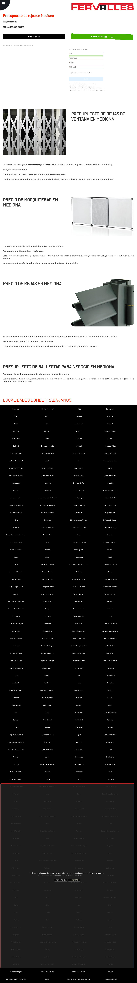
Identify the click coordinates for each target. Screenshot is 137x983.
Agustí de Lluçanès (16, 572)
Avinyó (47, 609)
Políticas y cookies (110, 979)
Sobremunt (47, 705)
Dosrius (16, 431)
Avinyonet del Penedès (16, 609)
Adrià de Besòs (47, 572)
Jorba (47, 757)
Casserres (110, 668)
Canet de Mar (47, 631)
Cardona (47, 683)
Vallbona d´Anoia (110, 431)
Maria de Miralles (79, 505)
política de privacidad (86, 72)
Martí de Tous (110, 764)
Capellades (47, 490)
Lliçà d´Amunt (110, 513)
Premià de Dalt (16, 705)
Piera (79, 535)
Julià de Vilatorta (110, 712)
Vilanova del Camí (79, 594)
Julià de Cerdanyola (16, 624)
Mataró (110, 572)
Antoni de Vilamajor (47, 564)
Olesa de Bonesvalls (110, 542)
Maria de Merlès (110, 505)
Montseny (47, 616)
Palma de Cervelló (16, 779)
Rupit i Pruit (78, 468)
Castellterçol (78, 690)
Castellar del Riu (78, 476)
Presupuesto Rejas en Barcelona (20, 45)
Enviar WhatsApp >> (102, 37)
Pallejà (47, 779)
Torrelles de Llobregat (16, 749)
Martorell (110, 550)
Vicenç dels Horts (78, 453)
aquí (104, 90)
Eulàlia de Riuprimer (79, 527)
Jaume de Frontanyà (16, 468)
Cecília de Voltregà (47, 453)
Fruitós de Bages (47, 646)
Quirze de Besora (47, 653)
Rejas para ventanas (7, 45)
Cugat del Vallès (110, 446)
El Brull (78, 742)
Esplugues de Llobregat (16, 742)
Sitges (78, 705)
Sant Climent (47, 720)
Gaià (110, 749)
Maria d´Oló (79, 712)
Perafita (110, 535)
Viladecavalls (47, 601)
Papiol (110, 772)
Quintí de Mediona (78, 653)
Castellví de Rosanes (16, 690)
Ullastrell (110, 690)
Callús (79, 409)
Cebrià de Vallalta (79, 587)
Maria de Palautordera (47, 505)
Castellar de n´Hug (110, 476)
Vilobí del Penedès (47, 513)
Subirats (79, 438)
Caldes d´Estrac (78, 609)
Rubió (47, 416)
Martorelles (47, 535)
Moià (78, 779)
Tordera (110, 720)
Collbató (16, 446)
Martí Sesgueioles (47, 972)
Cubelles (47, 431)
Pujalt (47, 979)
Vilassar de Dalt (47, 579)
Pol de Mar (110, 653)
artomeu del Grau (47, 594)
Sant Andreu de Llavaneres (78, 564)
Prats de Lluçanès (78, 972)
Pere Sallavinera (16, 661)
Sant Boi (16, 594)
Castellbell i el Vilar (16, 476)
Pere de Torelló (47, 638)
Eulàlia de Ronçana (47, 527)
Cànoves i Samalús (110, 624)
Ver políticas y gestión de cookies (67, 875)
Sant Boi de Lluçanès (110, 587)
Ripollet (110, 424)
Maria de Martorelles (16, 505)
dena (78, 675)
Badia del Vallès (16, 579)
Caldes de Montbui (78, 661)
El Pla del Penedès (47, 446)
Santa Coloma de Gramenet (16, 535)
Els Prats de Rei (78, 483)
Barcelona (15, 409)
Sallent (78, 572)
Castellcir (16, 683)
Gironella (47, 742)
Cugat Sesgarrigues (16, 587)
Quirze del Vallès (16, 653)
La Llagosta (16, 646)
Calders (110, 609)
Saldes (110, 438)
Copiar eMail (34, 36)
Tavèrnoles (79, 727)
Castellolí (47, 772)
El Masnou (47, 520)
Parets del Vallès (16, 542)
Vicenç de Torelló (110, 453)
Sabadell (79, 446)
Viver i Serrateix (16, 513)
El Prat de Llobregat (110, 520)
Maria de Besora (47, 749)
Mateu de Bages (16, 972)
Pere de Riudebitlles (16, 668)
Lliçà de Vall (79, 513)
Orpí (16, 712)
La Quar (16, 720)
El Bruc (16, 520)
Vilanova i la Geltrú (78, 579)
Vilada (47, 461)
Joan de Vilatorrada (110, 461)
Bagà (110, 557)
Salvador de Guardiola (110, 631)
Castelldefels (110, 675)
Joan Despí (47, 624)
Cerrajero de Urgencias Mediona (78, 979)
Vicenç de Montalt (47, 587)
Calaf (110, 468)
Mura (16, 424)
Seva (110, 705)
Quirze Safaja (110, 646)
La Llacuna (110, 742)
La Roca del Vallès (110, 498)
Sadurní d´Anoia (16, 453)
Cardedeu (110, 483)
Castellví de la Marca (47, 690)
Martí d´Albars (79, 668)
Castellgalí (110, 779)
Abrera (16, 727)
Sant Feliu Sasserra (110, 661)
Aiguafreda (79, 557)
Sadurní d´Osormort (16, 461)
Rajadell (110, 698)
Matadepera (16, 483)
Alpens (16, 557)
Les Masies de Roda (16, 498)
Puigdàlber (79, 772)
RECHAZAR (61, 880)
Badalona (110, 601)
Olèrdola (47, 675)
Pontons (110, 972)
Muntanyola (16, 616)
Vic (79, 461)
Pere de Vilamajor (16, 638)
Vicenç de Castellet (79, 631)
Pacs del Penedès (47, 698)
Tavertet (47, 727)
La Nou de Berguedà (110, 638)
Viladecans (79, 601)
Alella (47, 557)
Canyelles (78, 624)
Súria (47, 438)
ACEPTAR (74, 880)
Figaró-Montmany (110, 735)
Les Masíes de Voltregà (110, 490)
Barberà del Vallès (16, 550)
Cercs (79, 683)
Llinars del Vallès (79, 490)
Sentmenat (79, 749)
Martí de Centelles (16, 772)
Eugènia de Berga (110, 527)
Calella (16, 416)
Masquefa (47, 483)
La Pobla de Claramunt (79, 638)
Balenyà (16, 527)
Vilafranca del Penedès (16, 601)
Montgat (16, 764)
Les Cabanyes (79, 498)
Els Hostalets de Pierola (78, 520)
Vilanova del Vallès (110, 579)
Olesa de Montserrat (79, 542)
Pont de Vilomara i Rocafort (16, 979)
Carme (16, 675)
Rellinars (79, 698)
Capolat (16, 490)
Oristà (47, 712)
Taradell (110, 727)
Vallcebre (78, 431)
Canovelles (16, 631)
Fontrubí (16, 757)
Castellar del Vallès (47, 476)
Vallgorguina (78, 550)
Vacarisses (16, 438)
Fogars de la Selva (47, 735)
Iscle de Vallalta (47, 468)
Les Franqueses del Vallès (47, 498)
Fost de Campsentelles (79, 646)
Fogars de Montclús (16, 735)
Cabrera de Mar (110, 594)
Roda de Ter (78, 424)
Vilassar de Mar (78, 616)
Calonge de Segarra (47, 409)
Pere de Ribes (47, 668)
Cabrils (16, 564)
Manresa (79, 416)
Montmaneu (78, 757)
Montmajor (110, 757)
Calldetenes (110, 409)
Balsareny (47, 550)
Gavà (47, 542)
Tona (110, 616)
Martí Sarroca (78, 764)
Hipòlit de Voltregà (47, 661)
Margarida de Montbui (47, 764)
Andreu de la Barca (110, 564)
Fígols (79, 735)
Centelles (110, 683)
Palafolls (16, 698)
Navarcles (110, 416)
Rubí (47, 424)
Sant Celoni (79, 720)
